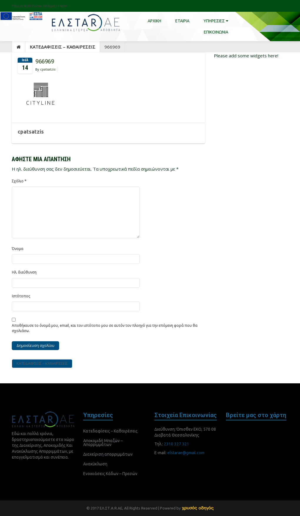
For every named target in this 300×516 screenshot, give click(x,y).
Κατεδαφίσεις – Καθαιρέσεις (110, 431)
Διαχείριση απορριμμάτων (108, 454)
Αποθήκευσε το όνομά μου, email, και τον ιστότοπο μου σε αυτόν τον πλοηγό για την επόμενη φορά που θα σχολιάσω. (104, 328)
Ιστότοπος (21, 296)
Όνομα (17, 248)
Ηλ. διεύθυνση (24, 272)
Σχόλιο (19, 181)
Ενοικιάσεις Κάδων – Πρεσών (110, 473)
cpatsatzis (47, 69)
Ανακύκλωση (95, 464)
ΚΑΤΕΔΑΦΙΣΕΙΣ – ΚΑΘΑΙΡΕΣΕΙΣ (62, 47)
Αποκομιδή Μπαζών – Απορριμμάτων (103, 442)
